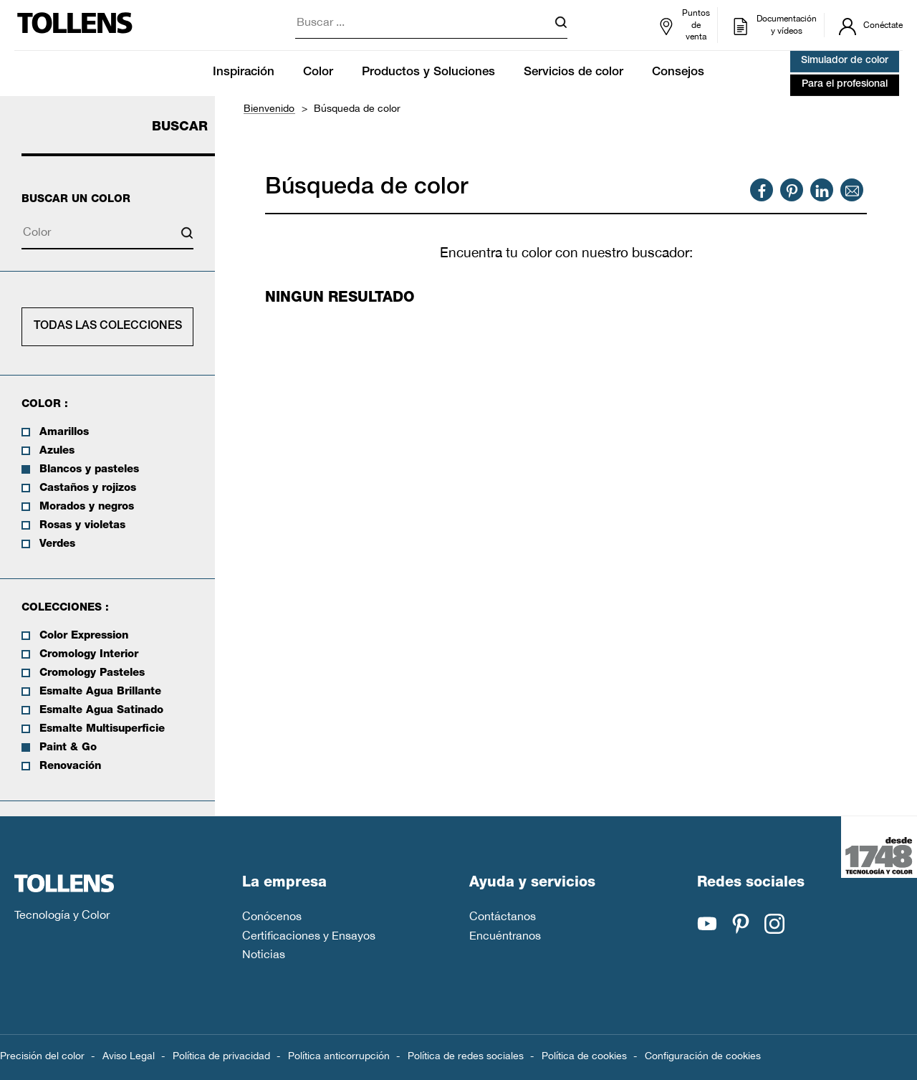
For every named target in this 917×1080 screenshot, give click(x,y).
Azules (57, 451)
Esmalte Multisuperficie (102, 729)
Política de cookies (584, 1055)
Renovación (70, 766)
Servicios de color (573, 73)
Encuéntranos (505, 935)
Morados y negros (86, 507)
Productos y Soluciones (428, 73)
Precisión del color (42, 1055)
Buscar (180, 127)
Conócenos (272, 915)
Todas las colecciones (108, 327)
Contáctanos (502, 915)
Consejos (678, 73)
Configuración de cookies (703, 1055)
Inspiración (243, 73)
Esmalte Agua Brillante (100, 692)
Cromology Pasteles (92, 673)
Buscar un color (75, 199)
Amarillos (64, 432)
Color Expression (83, 636)
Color (318, 73)
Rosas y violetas (82, 525)
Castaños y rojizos (87, 488)
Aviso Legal (128, 1055)
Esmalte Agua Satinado (101, 710)
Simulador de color (844, 61)
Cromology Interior (88, 654)
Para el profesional (845, 85)
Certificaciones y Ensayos (308, 935)
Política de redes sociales (466, 1055)
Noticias (263, 953)
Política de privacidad (221, 1055)
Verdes (57, 544)
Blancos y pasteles (89, 469)
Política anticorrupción (339, 1055)
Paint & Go (68, 747)
